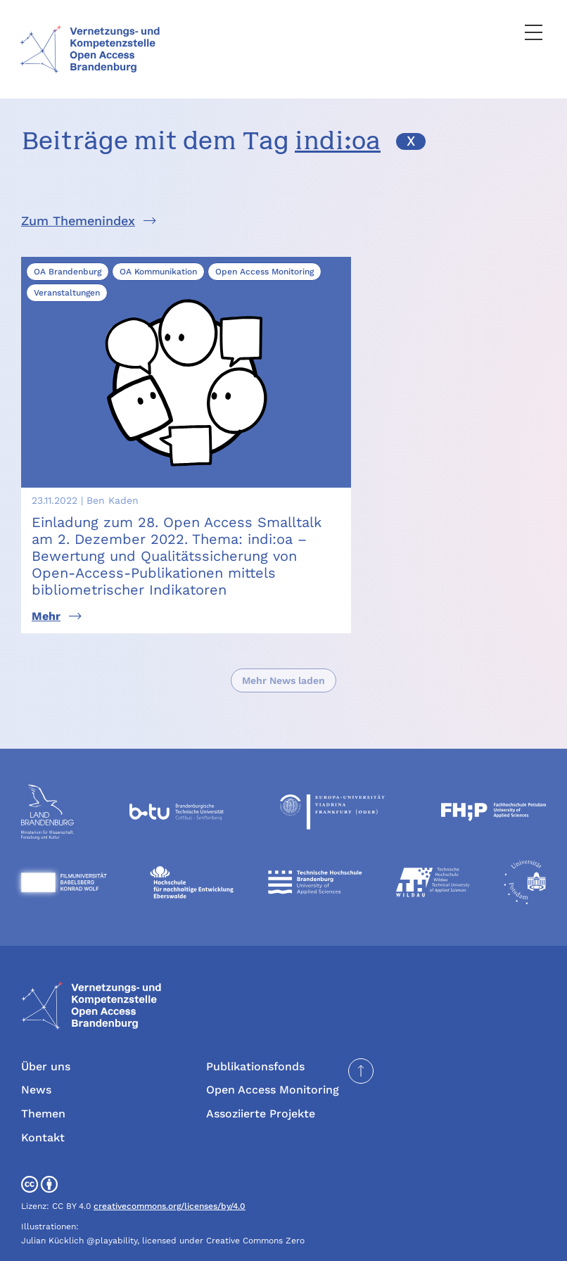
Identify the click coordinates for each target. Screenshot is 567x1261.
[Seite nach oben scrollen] (361, 1031)
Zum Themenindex (78, 220)
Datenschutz (306, 1238)
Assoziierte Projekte (260, 1073)
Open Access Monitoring (272, 1049)
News (36, 1049)
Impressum (236, 1238)
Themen (43, 1073)
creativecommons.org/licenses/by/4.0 (170, 1166)
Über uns (45, 1026)
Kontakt (43, 1096)
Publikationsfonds (255, 1026)
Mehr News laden (283, 640)
